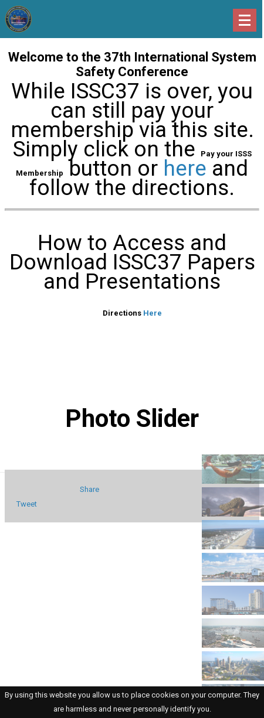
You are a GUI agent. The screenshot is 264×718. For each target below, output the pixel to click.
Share (89, 489)
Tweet (26, 504)
